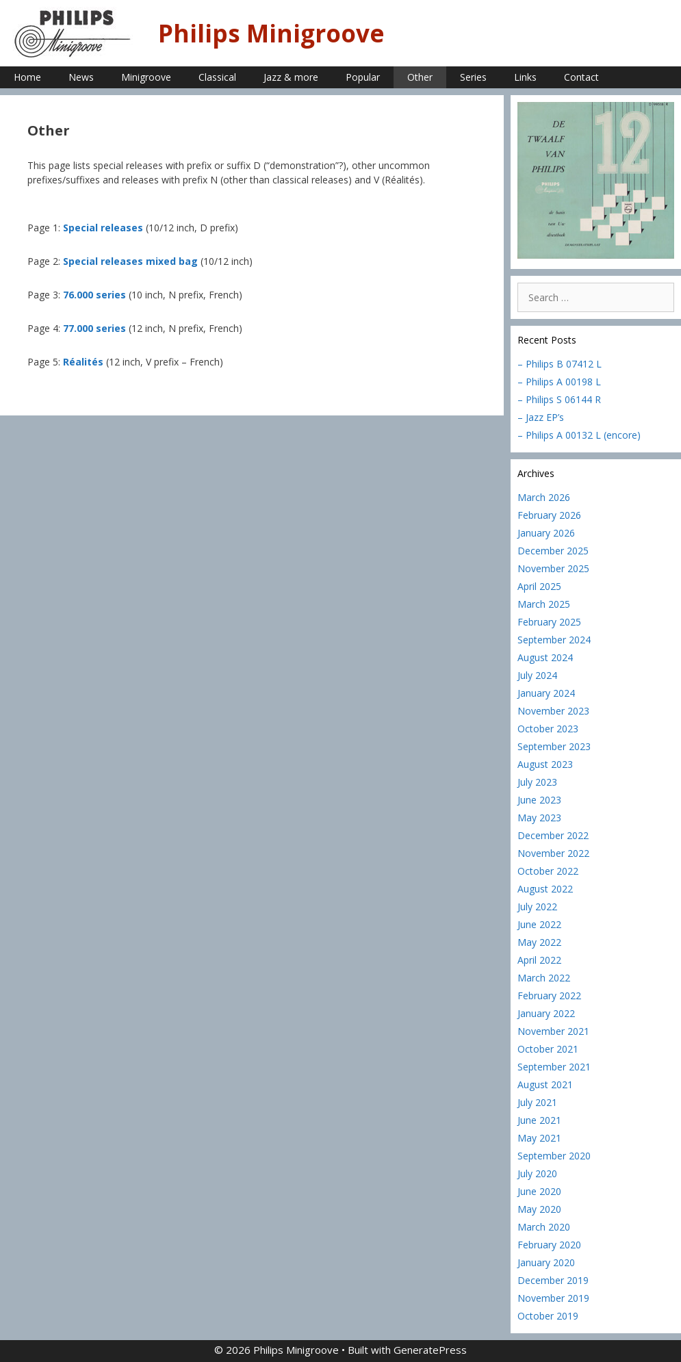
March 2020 (543, 1226)
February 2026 (549, 515)
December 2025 (553, 550)
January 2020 (546, 1262)
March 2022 (543, 977)
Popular (363, 76)
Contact (581, 76)
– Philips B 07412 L (559, 363)
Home (27, 76)
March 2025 (543, 604)
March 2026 (543, 497)
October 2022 (547, 870)
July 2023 (537, 781)
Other (420, 76)
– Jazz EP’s (540, 417)
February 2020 (549, 1244)
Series (473, 76)
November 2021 (553, 1031)
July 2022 (537, 906)
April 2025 (539, 586)
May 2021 (539, 1137)
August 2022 (545, 888)
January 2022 (546, 1013)
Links (525, 76)
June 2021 (539, 1120)
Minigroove (146, 76)
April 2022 (539, 959)
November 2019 (553, 1298)
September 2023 (554, 746)
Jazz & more (291, 76)
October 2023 (547, 728)
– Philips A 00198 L (559, 381)
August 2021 (545, 1084)
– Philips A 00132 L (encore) (579, 434)
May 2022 (539, 942)
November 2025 (553, 568)
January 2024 (546, 692)
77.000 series (94, 328)
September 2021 (554, 1066)
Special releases (103, 227)
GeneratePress (430, 1350)
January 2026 (546, 532)
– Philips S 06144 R (559, 399)
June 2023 (539, 799)
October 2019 (547, 1315)
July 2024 (537, 675)
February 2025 (549, 621)
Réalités (83, 361)
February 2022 (549, 995)
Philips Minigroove (271, 33)
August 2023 (545, 764)
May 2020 (539, 1209)
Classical (217, 76)
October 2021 (547, 1048)
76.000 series (94, 294)
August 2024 (545, 657)
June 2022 (539, 924)
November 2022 (553, 853)
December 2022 (553, 835)
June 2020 (539, 1191)
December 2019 (553, 1280)
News (81, 76)
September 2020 (554, 1155)
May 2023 (539, 817)
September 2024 (554, 639)
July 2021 (537, 1102)
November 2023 (553, 710)
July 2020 (537, 1173)
